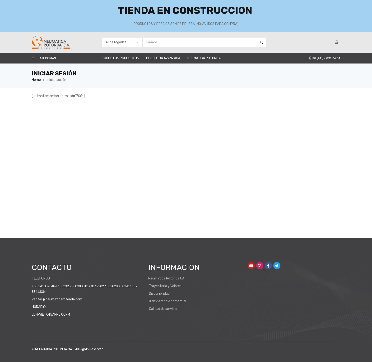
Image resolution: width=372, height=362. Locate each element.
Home (36, 80)
